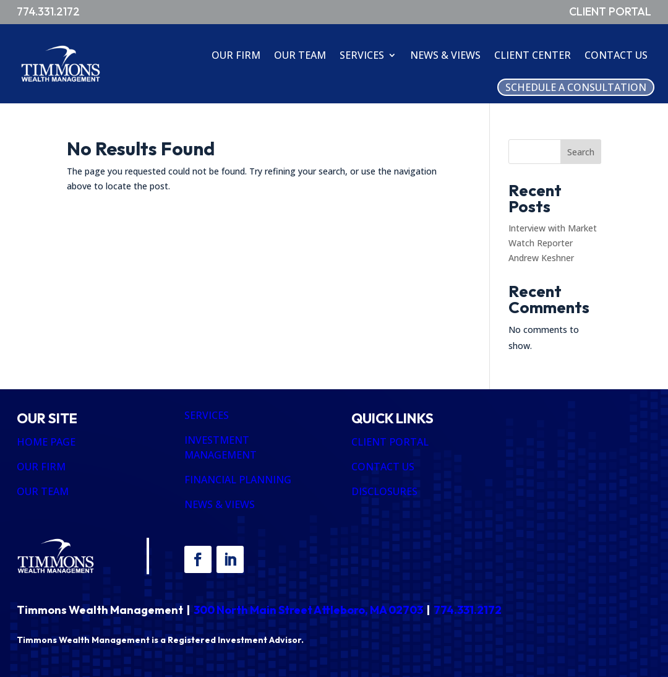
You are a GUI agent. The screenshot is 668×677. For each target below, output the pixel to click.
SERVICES (206, 415)
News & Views (445, 55)
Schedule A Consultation (575, 87)
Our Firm (236, 55)
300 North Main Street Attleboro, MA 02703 (308, 610)
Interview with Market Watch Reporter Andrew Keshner (552, 243)
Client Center (532, 55)
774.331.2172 (468, 610)
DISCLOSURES (384, 491)
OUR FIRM (41, 466)
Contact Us (616, 55)
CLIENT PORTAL (390, 442)
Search (580, 152)
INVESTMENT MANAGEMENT (220, 447)
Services (362, 55)
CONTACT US (382, 466)
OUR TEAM (43, 491)
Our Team (300, 55)
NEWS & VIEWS (219, 504)
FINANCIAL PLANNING (237, 479)
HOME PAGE (46, 442)
